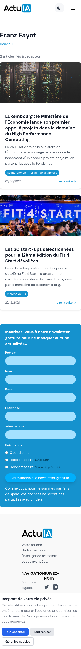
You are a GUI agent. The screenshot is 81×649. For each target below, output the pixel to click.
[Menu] (73, 8)
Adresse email (15, 426)
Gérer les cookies (17, 641)
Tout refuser (42, 632)
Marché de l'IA (16, 294)
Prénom (10, 352)
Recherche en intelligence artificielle (32, 173)
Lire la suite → (66, 181)
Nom (8, 371)
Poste (9, 389)
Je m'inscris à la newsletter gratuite (40, 478)
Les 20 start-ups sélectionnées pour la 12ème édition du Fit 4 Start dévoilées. (39, 255)
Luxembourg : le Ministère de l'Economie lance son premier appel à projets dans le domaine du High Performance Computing (40, 127)
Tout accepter (15, 632)
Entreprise (12, 408)
